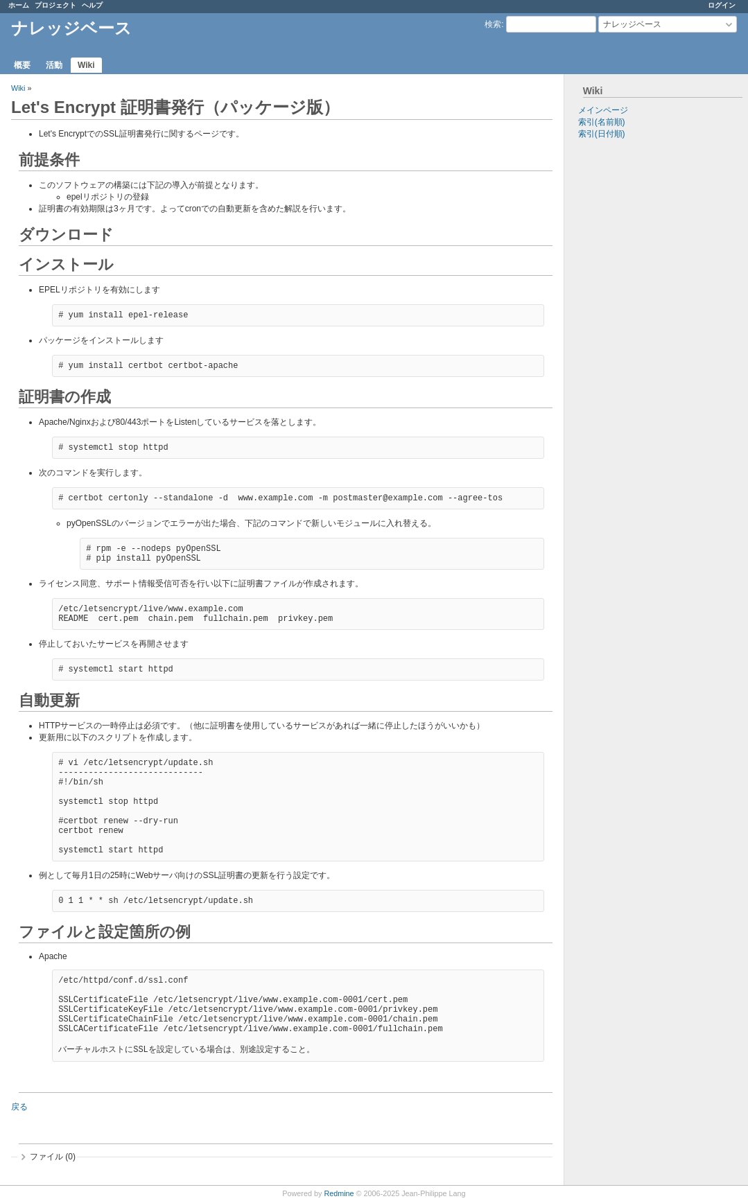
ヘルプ (92, 5)
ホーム (18, 5)
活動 (54, 65)
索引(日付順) (601, 134)
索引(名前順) (601, 122)
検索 (493, 24)
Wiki (86, 65)
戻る (19, 1107)
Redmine (339, 1193)
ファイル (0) (53, 1156)
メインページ (603, 110)
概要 (22, 65)
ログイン (722, 5)
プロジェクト (55, 5)
